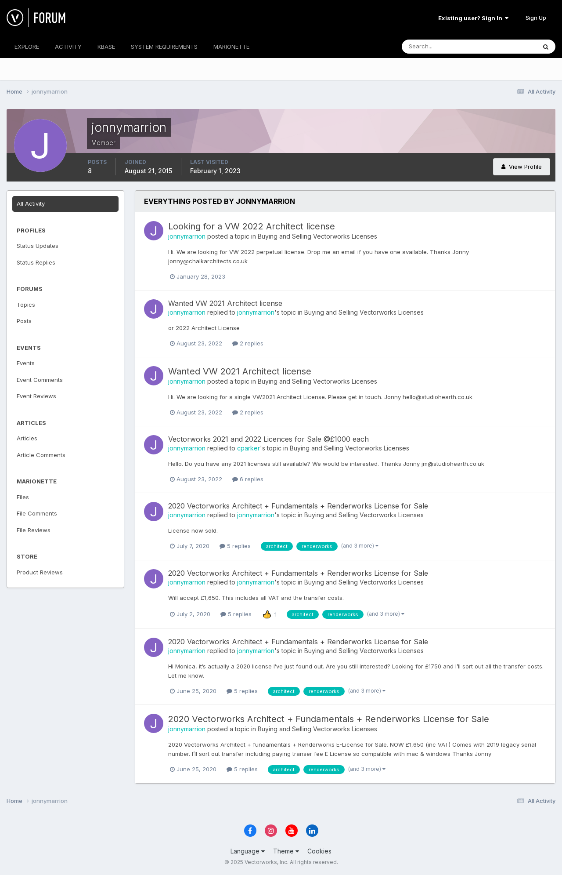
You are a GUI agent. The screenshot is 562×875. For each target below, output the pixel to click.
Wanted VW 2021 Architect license (225, 303)
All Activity (31, 203)
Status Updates (37, 245)
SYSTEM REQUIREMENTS (164, 46)
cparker (248, 448)
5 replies (235, 545)
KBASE (106, 46)
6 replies (247, 479)
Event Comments (40, 379)
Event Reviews (36, 395)
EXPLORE (26, 46)
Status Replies (36, 262)
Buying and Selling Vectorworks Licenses (317, 236)
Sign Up (536, 17)
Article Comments (41, 454)
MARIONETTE (231, 46)
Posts (24, 320)
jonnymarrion (186, 236)
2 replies (247, 343)
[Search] (440, 47)
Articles (27, 438)
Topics (26, 304)
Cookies (319, 851)
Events (26, 363)
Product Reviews (40, 572)
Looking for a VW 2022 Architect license (251, 226)
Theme (286, 851)
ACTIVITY (68, 46)
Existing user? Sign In (473, 18)
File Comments (37, 513)
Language (248, 851)
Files (23, 497)
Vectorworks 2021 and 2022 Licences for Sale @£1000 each (268, 439)
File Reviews (33, 530)
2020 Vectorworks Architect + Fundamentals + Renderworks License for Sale (298, 505)
